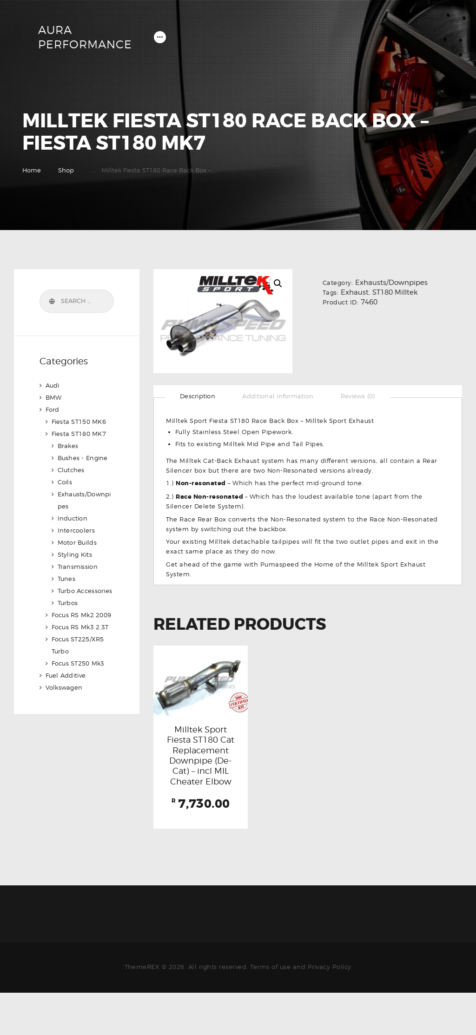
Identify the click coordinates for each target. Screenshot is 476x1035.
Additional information (280, 397)
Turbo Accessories (86, 591)
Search (52, 302)
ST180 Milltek (395, 293)
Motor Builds (78, 543)
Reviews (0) (362, 397)
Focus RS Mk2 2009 (82, 616)
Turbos (68, 603)
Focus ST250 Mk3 (79, 664)
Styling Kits (75, 555)
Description (198, 397)
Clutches (72, 471)
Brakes (68, 446)
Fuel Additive (66, 676)
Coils (65, 483)
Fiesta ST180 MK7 (80, 434)
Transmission (78, 567)
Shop (66, 171)
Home (31, 171)
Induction (73, 519)
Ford (53, 410)
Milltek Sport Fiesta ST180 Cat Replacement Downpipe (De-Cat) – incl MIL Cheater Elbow (200, 777)
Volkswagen (65, 688)
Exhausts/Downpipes (391, 283)
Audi (53, 386)
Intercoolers (77, 531)
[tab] (198, 397)
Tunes (67, 579)
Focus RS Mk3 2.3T (81, 628)
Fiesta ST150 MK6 (80, 422)
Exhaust (355, 293)
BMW (54, 398)
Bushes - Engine (84, 458)
